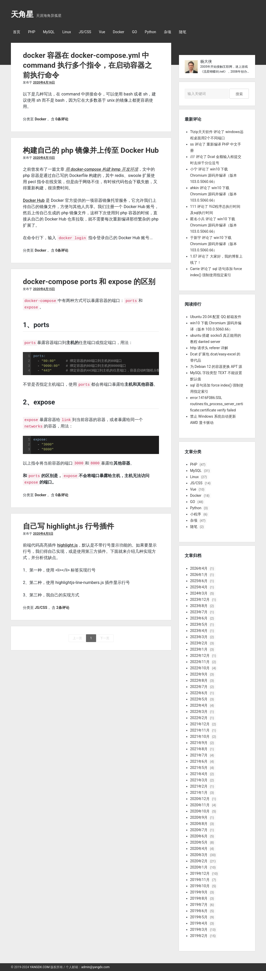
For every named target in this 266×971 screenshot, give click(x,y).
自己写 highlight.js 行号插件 (68, 524)
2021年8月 (199, 749)
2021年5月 (199, 768)
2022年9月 (199, 674)
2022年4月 (199, 705)
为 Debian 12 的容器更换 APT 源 (216, 366)
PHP (31, 32)
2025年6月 (199, 581)
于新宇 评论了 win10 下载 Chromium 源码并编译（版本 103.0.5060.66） (213, 244)
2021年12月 (200, 724)
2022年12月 (200, 655)
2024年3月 (199, 593)
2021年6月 (199, 761)
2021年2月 (199, 786)
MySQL (49, 32)
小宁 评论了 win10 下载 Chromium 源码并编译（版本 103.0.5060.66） (213, 175)
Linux (66, 32)
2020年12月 (200, 799)
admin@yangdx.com (95, 967)
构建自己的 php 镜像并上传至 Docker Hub (91, 150)
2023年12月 (200, 599)
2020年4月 (199, 848)
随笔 (182, 32)
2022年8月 (199, 680)
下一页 (104, 636)
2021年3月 (199, 780)
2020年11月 (200, 805)
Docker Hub (34, 200)
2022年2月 (199, 718)
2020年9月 (199, 817)
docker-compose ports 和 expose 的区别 (89, 281)
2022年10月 (200, 668)
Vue (102, 32)
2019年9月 (199, 892)
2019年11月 (200, 880)
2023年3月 (199, 637)
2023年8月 (199, 606)
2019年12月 (200, 873)
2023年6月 (199, 618)
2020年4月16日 (44, 82)
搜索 (239, 94)
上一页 (77, 636)
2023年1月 (199, 649)
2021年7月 (199, 755)
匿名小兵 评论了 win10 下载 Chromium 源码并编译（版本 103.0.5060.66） (213, 225)
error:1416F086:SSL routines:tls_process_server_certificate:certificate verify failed (216, 404)
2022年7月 (199, 687)
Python (150, 32)
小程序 (195, 514)
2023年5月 (199, 624)
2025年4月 (199, 587)
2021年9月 (199, 743)
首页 (16, 32)
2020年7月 (199, 830)
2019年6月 (199, 911)
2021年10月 (200, 736)
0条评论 (61, 119)
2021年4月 (199, 774)
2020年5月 (199, 842)
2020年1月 (199, 867)
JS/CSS (85, 32)
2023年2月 (199, 643)
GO (134, 32)
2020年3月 (199, 855)
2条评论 (62, 605)
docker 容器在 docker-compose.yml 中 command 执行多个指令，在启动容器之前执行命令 (87, 65)
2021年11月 (200, 730)
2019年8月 (199, 898)
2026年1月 (199, 575)
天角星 (22, 14)
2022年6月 (199, 693)
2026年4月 (199, 568)
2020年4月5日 (43, 531)
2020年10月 (200, 811)
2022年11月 (200, 662)
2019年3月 (199, 929)
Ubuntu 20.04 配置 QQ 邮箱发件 (215, 317)
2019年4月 (199, 923)
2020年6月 (199, 836)
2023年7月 (199, 612)
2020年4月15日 (44, 158)
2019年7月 (199, 905)
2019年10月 (200, 886)
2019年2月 (199, 936)
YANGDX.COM (40, 967)
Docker (118, 32)
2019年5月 (199, 917)
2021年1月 (199, 792)
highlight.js (67, 543)
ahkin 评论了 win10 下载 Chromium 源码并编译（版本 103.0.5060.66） (213, 194)
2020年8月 (199, 824)
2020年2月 (199, 861)
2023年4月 (199, 631)
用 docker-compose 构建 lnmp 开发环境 (101, 169)
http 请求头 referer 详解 (209, 348)
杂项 (167, 32)
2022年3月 (199, 712)
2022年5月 (199, 699)
